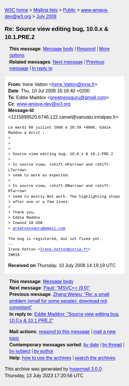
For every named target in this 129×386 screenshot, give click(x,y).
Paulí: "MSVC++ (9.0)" (67, 287)
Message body (58, 48)
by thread (112, 344)
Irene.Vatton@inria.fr (73, 84)
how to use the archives (46, 357)
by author (44, 351)
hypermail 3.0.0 (85, 368)
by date (91, 344)
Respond (86, 48)
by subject (19, 351)
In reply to (42, 68)
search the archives (95, 357)
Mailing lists (45, 10)
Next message (68, 61)
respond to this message (64, 331)
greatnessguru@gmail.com (78, 97)
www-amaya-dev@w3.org (43, 103)
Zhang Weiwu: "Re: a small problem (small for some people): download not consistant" (59, 301)
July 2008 (46, 16)
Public (69, 10)
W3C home (16, 10)
